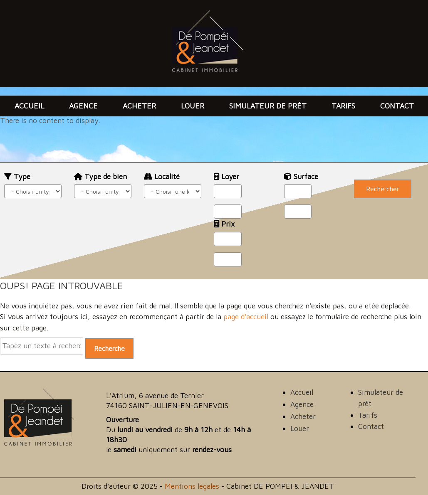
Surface (301, 176)
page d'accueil (245, 316)
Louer (192, 105)
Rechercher (382, 188)
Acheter (139, 105)
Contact (397, 105)
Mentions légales (192, 486)
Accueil (29, 105)
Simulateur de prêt (268, 105)
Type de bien (100, 176)
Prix (224, 223)
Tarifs (343, 105)
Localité (162, 176)
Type (17, 176)
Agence (83, 105)
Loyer (226, 176)
